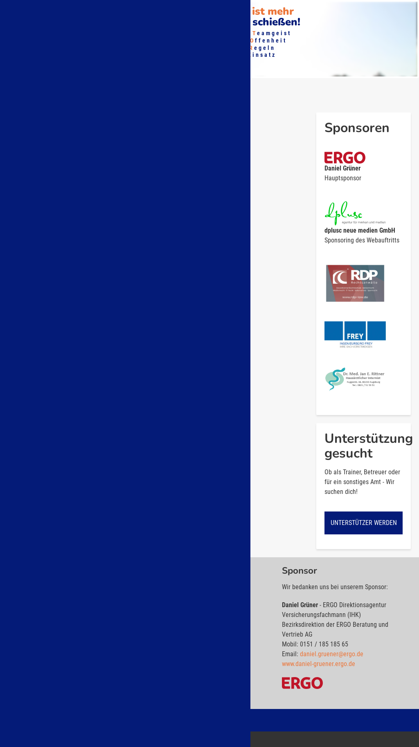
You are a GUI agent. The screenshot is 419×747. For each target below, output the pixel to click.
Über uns (23, 10)
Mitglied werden (125, 10)
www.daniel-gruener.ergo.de (318, 666)
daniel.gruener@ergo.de (331, 656)
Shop (168, 10)
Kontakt (228, 10)
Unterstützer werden (364, 525)
